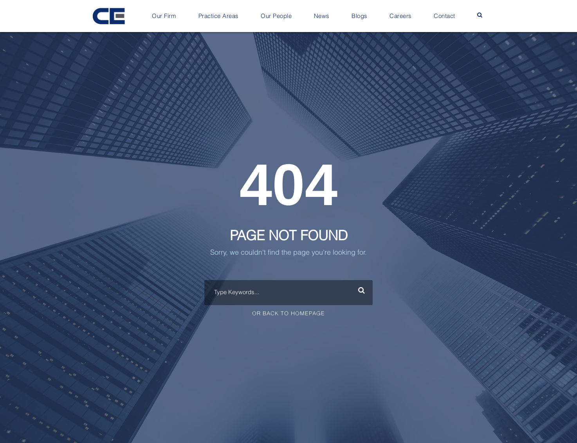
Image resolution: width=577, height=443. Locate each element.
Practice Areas (218, 16)
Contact (444, 16)
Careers (400, 16)
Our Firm (164, 16)
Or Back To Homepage (288, 313)
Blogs (360, 16)
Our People (276, 16)
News (322, 16)
